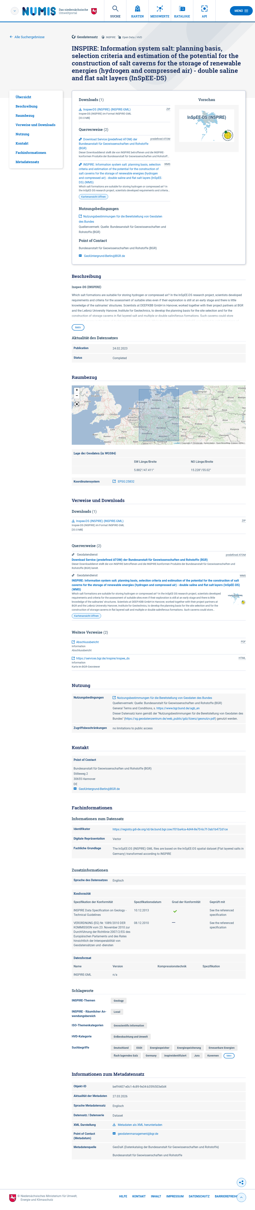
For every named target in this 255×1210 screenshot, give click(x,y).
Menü (241, 11)
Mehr (78, 327)
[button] (77, 390)
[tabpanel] (36, 129)
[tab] (36, 97)
